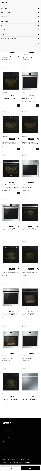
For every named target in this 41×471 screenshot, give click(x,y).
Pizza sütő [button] (4, 21)
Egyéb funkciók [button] (5, 25)
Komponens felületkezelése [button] (9, 38)
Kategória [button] (4, 8)
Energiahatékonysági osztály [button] (10, 43)
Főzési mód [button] (4, 17)
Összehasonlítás (7, 59)
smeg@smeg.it (28, 462)
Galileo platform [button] (6, 12)
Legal (3, 448)
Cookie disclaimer (6, 453)
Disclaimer (5, 450)
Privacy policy (6, 452)
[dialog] (18, 105)
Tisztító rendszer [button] (6, 30)
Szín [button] (2, 34)
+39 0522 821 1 (8, 462)
